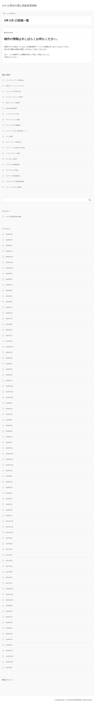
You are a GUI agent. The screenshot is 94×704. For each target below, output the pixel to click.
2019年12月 (9, 386)
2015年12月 (9, 656)
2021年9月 (9, 324)
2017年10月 (9, 532)
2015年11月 (9, 662)
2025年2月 (9, 313)
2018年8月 (9, 476)
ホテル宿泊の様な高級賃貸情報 (19, 5)
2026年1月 (9, 251)
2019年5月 (9, 425)
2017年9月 (9, 538)
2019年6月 (9, 420)
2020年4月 (9, 363)
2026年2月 (9, 245)
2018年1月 (9, 515)
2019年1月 (9, 448)
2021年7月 (9, 335)
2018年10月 (9, 465)
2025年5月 (9, 296)
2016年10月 (9, 600)
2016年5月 (9, 628)
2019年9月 (9, 403)
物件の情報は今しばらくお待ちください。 (31, 39)
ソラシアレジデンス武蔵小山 (15, 80)
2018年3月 (9, 504)
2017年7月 (9, 549)
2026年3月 (9, 240)
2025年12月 (9, 257)
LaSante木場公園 (11, 108)
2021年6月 (9, 341)
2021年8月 (9, 330)
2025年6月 (9, 290)
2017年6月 (9, 555)
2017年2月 (9, 577)
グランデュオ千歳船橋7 (13, 125)
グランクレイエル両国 (13, 119)
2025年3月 (9, 307)
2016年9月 (9, 605)
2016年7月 (9, 617)
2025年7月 (9, 285)
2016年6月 (9, 622)
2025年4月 (9, 302)
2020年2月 (9, 375)
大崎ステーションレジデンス (15, 86)
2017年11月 (9, 527)
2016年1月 (9, 650)
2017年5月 (9, 560)
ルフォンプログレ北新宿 (13, 187)
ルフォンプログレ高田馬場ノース (16, 131)
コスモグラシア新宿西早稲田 (15, 181)
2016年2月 (9, 645)
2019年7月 (9, 414)
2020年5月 (9, 358)
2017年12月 (9, 521)
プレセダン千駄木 (11, 159)
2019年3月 (9, 437)
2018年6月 (9, 487)
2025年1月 (9, 318)
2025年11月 (9, 262)
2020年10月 (9, 347)
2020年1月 (9, 380)
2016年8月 (9, 611)
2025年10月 (9, 268)
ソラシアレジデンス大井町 (14, 97)
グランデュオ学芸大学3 (13, 91)
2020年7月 (9, 352)
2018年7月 (9, 482)
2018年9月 (9, 470)
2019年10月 (9, 397)
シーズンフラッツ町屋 (13, 153)
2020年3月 (9, 369)
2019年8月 (9, 408)
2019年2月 (9, 442)
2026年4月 (9, 234)
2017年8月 (9, 544)
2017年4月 (9, 566)
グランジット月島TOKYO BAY (15, 148)
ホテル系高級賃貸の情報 (13, 216)
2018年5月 (9, 493)
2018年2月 (9, 510)
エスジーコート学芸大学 (13, 142)
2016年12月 (9, 589)
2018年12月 (9, 454)
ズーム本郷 (9, 136)
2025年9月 (9, 273)
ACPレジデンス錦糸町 (13, 103)
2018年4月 (9, 499)
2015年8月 (9, 667)
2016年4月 (9, 634)
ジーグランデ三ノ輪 (12, 114)
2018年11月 (9, 459)
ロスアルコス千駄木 (12, 170)
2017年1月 (9, 583)
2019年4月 (9, 431)
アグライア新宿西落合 (13, 176)
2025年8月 (9, 279)
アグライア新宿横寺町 (13, 164)
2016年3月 (9, 639)
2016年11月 (9, 594)
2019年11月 (9, 392)
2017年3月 (9, 572)
